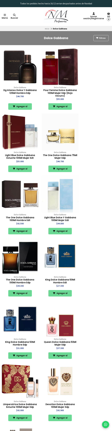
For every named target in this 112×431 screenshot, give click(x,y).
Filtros (101, 38)
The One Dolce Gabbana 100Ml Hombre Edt (56, 151)
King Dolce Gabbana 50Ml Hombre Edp (93, 211)
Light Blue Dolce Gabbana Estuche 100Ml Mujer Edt (93, 89)
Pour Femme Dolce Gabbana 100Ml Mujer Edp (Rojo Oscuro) (56, 90)
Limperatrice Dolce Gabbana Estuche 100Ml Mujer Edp (56, 272)
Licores (47, 399)
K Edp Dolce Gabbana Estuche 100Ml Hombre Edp (55, 333)
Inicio (47, 28)
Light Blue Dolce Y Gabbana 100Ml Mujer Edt (93, 151)
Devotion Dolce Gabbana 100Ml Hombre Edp (19, 333)
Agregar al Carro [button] (18, 105)
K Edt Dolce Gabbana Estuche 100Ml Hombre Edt (93, 333)
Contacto (7, 396)
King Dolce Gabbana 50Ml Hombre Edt (56, 211)
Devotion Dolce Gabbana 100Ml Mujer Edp (93, 271)
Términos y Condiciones (13, 406)
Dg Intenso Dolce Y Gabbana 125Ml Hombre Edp (19, 90)
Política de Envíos (10, 399)
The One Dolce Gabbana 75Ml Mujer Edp (18, 151)
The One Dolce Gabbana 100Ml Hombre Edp (18, 211)
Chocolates (49, 402)
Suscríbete (96, 408)
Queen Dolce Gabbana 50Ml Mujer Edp (18, 271)
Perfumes (48, 396)
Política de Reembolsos (13, 402)
